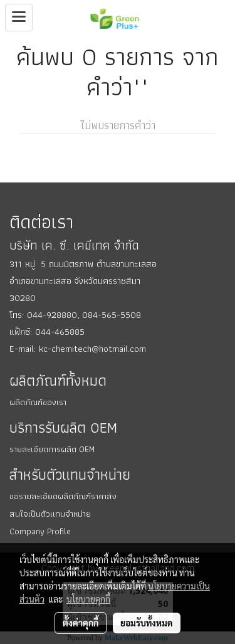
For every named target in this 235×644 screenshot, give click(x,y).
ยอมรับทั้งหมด (146, 622)
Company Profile (40, 531)
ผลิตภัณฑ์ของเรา (37, 402)
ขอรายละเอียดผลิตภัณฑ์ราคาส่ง (63, 496)
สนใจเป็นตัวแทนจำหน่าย (50, 513)
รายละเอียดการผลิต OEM (52, 449)
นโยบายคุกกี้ (88, 598)
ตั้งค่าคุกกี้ (80, 622)
